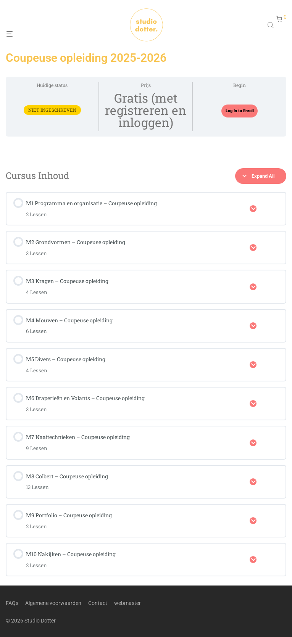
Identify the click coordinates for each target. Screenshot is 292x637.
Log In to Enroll (240, 110)
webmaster (127, 603)
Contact (97, 603)
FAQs (12, 603)
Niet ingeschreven (52, 110)
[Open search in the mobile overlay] (271, 26)
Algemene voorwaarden (53, 603)
